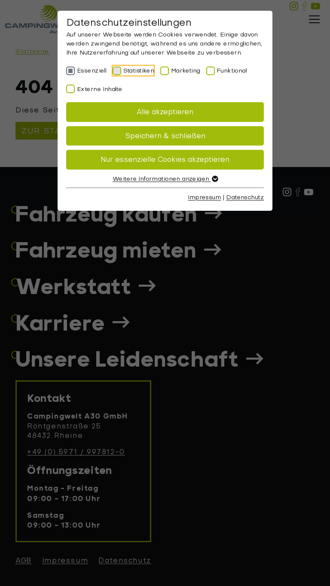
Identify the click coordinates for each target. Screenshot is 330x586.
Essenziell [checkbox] (91, 70)
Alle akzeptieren (165, 111)
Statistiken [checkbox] (138, 70)
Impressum (204, 197)
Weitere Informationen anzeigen (165, 178)
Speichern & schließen (165, 135)
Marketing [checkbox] (185, 70)
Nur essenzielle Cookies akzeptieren (165, 159)
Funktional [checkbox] (232, 70)
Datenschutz (245, 197)
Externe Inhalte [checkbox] (99, 89)
